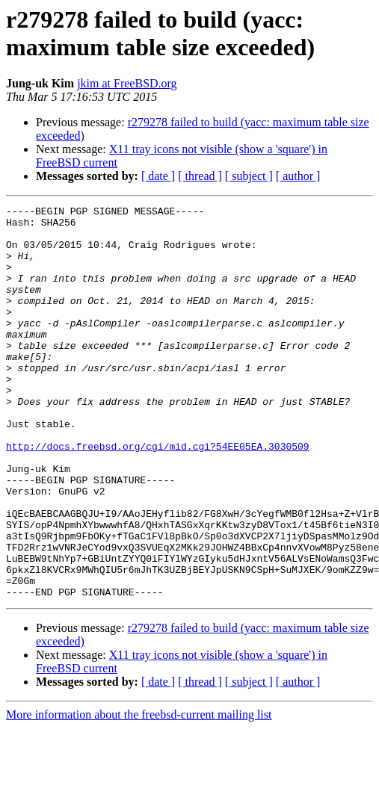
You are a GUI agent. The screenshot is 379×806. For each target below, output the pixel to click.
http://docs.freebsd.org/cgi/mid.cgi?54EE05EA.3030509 (157, 495)
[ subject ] (249, 176)
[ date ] (158, 176)
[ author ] (298, 176)
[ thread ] (200, 176)
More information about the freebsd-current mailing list (138, 793)
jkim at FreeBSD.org (126, 83)
